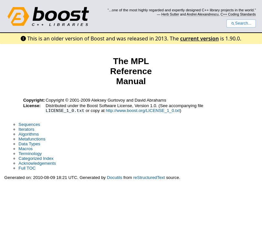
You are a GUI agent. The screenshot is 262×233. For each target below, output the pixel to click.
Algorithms (28, 134)
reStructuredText (149, 178)
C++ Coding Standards (238, 14)
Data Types (29, 144)
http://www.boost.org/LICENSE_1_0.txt (143, 111)
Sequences (29, 125)
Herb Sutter (170, 14)
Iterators (26, 130)
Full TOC (27, 168)
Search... (241, 23)
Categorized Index (35, 159)
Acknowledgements (37, 163)
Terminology (30, 154)
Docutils (114, 178)
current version (199, 38)
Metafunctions (31, 139)
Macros (25, 149)
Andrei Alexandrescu (203, 14)
